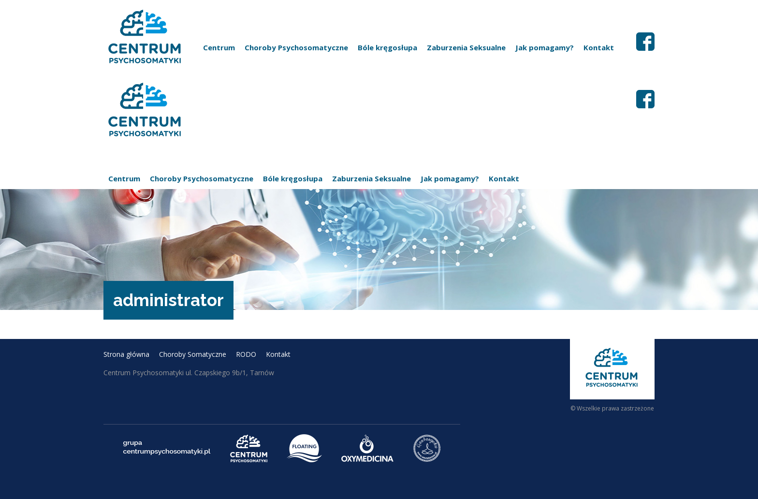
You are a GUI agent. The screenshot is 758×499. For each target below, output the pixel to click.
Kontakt (598, 47)
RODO (246, 354)
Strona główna (126, 354)
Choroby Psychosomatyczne (296, 47)
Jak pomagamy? (544, 47)
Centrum (219, 47)
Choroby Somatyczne (192, 354)
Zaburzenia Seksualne (466, 47)
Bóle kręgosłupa (387, 47)
